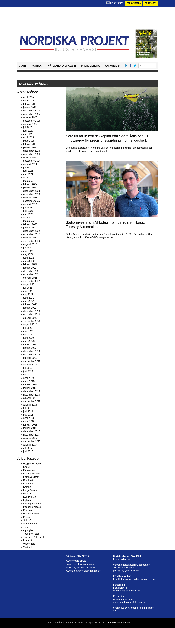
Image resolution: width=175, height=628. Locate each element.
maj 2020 (28, 334)
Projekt (27, 517)
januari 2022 (29, 267)
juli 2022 (27, 247)
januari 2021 (29, 308)
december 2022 (31, 231)
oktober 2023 (30, 197)
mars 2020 (29, 341)
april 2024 (28, 177)
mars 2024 (29, 181)
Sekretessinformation (118, 622)
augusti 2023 (30, 204)
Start (22, 65)
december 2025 (31, 111)
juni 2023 (28, 211)
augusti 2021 (30, 284)
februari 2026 (30, 104)
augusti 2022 (30, 244)
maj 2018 (28, 414)
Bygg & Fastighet (32, 463)
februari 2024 (30, 184)
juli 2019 (27, 368)
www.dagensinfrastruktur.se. (81, 567)
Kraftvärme (29, 483)
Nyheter (27, 500)
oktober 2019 (30, 358)
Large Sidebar (30, 490)
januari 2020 (29, 348)
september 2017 (32, 441)
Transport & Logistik (34, 537)
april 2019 (28, 378)
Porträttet (28, 510)
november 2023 (31, 194)
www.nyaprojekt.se (76, 561)
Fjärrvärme (29, 470)
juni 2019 (28, 371)
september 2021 (32, 281)
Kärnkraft (28, 480)
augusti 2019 (30, 364)
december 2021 (31, 271)
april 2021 (28, 297)
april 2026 (28, 97)
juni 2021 (28, 291)
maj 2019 (28, 374)
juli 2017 (27, 448)
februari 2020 (30, 344)
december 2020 (31, 311)
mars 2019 (29, 381)
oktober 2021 (30, 277)
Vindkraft (28, 547)
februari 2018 (30, 424)
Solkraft (27, 520)
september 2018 (32, 401)
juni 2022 (28, 251)
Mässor (27, 493)
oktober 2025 (30, 117)
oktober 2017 (30, 438)
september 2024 (32, 160)
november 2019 (31, 354)
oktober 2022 (30, 237)
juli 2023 (27, 207)
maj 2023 (28, 214)
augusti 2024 (30, 164)
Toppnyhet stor (31, 534)
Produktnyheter (31, 513)
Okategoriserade (32, 503)
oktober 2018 (30, 398)
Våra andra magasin (62, 65)
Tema (26, 527)
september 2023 (32, 201)
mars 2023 (29, 221)
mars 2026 (29, 100)
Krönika (27, 487)
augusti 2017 (30, 445)
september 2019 (32, 361)
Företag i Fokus (31, 473)
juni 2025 (28, 131)
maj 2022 (28, 254)
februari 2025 (30, 144)
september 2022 (32, 241)
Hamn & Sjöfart (31, 477)
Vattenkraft (29, 544)
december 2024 (31, 151)
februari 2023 (30, 224)
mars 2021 (29, 301)
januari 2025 (29, 147)
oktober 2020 (30, 318)
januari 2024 (29, 187)
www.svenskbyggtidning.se (80, 564)
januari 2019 (29, 388)
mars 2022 (29, 261)
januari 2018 (29, 428)
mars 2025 (29, 141)
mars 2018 (29, 421)
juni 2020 (28, 331)
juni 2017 (28, 451)
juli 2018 (27, 408)
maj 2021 (28, 294)
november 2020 (31, 314)
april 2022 (28, 257)
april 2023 (28, 217)
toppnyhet (28, 530)
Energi (26, 467)
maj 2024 (28, 174)
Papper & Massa (32, 507)
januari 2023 (29, 227)
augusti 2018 (30, 404)
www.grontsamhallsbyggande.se (83, 571)
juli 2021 (27, 287)
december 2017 (31, 431)
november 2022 (31, 234)
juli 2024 (27, 167)
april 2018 (28, 418)
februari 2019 (30, 384)
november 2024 (31, 154)
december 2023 (31, 191)
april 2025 (28, 137)
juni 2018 (28, 411)
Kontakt (37, 65)
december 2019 (31, 351)
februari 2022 (30, 264)
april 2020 (28, 338)
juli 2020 (27, 328)
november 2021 (31, 274)
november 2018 (31, 394)
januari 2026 (29, 107)
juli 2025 (27, 127)
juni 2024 (28, 171)
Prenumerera (133, 3)
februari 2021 (30, 304)
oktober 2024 (30, 157)
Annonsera (150, 3)
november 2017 (31, 434)
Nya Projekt (29, 497)
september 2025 (32, 121)
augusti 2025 (30, 124)
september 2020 (32, 321)
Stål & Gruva (30, 524)
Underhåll (28, 540)
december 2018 (31, 391)
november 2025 (31, 114)
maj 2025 (28, 134)
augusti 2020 (30, 324)
